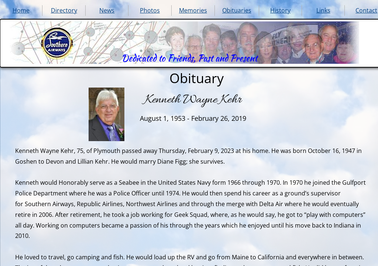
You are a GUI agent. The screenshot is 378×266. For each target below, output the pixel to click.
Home (21, 10)
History (280, 10)
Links (323, 10)
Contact (366, 10)
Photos (150, 10)
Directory (64, 10)
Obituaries (236, 10)
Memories (193, 10)
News (106, 10)
